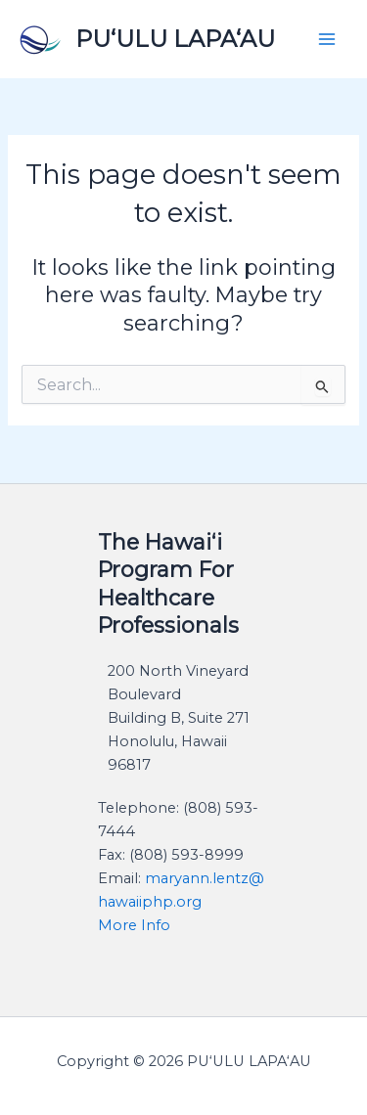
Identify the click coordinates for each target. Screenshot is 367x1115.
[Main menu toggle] (326, 39)
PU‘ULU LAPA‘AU (175, 38)
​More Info (134, 925)
